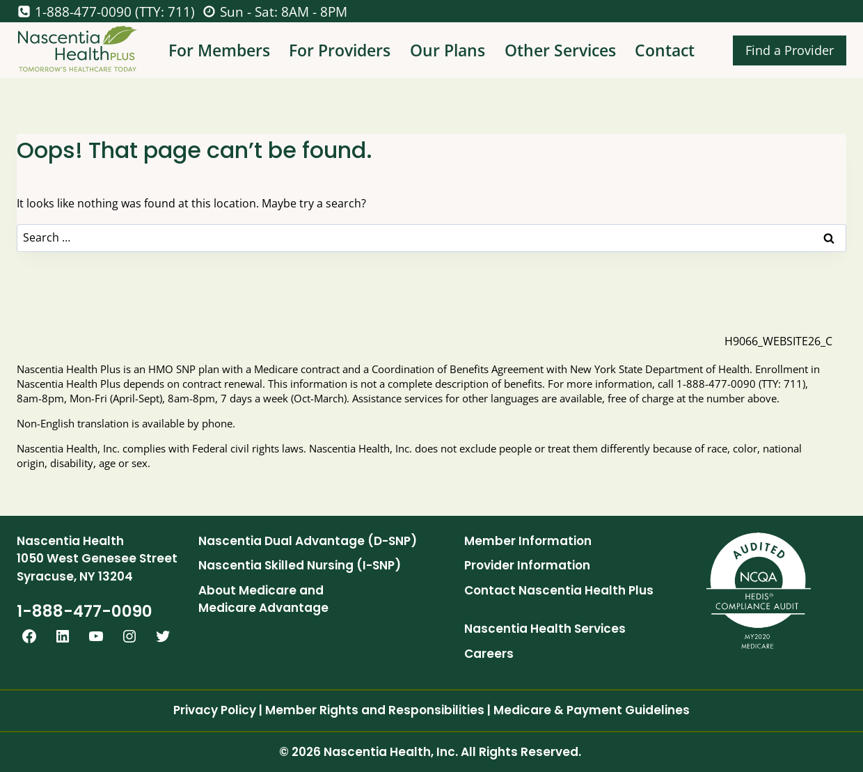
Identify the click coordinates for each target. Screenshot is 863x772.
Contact (665, 50)
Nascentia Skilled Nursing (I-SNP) (299, 565)
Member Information (528, 541)
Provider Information (527, 565)
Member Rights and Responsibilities (374, 710)
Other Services (560, 50)
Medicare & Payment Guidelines (591, 710)
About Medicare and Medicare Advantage (263, 599)
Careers (489, 653)
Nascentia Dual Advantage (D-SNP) (307, 541)
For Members (219, 50)
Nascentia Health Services (545, 628)
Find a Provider (789, 50)
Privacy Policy (214, 710)
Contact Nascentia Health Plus (559, 590)
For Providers (339, 50)
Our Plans (447, 50)
